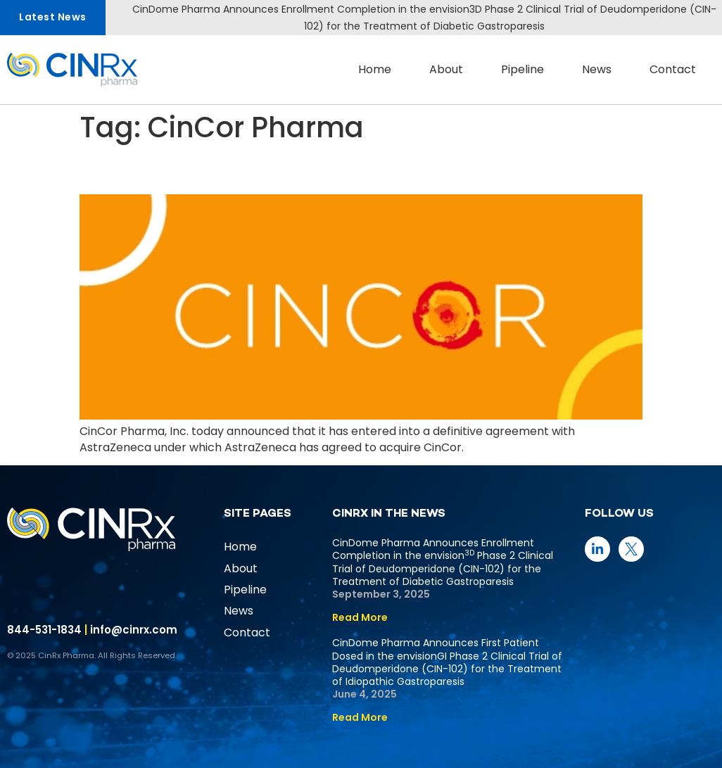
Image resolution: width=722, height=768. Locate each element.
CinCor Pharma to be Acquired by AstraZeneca (342, 168)
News (597, 69)
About (446, 69)
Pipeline (522, 69)
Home (374, 69)
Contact (673, 69)
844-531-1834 (44, 629)
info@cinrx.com (133, 629)
